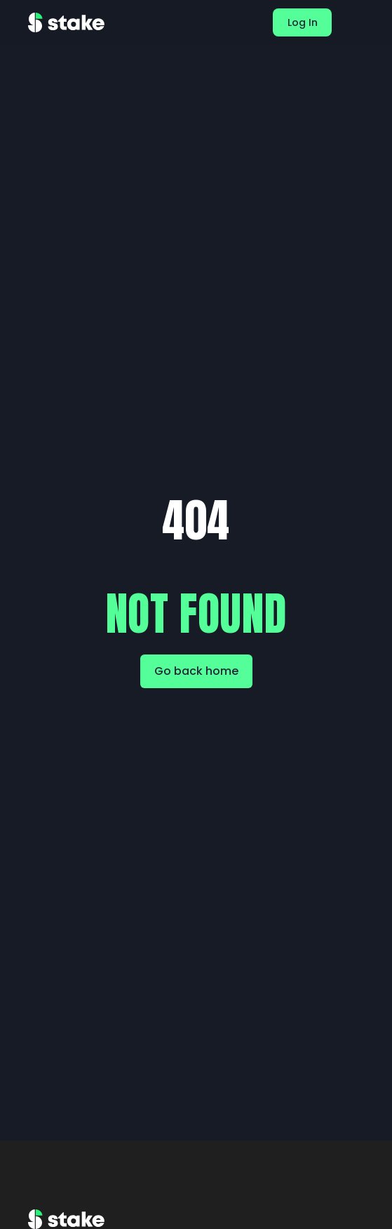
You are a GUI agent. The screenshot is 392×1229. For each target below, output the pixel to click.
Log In (303, 22)
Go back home (196, 671)
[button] (358, 22)
